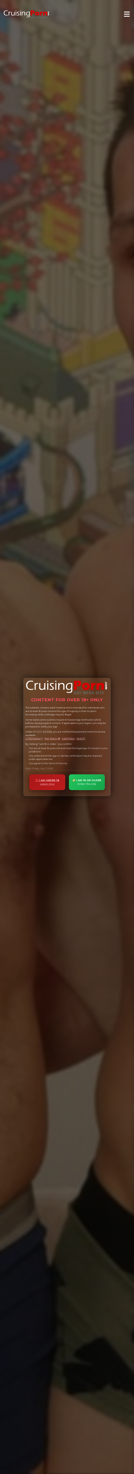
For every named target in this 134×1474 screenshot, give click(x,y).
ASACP (80, 738)
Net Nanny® (52, 738)
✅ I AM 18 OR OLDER (87, 782)
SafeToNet (68, 738)
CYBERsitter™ (34, 738)
